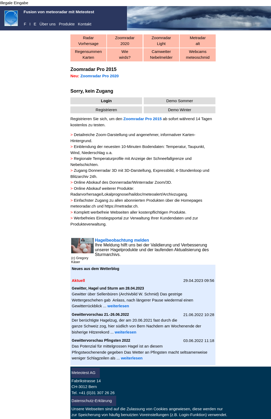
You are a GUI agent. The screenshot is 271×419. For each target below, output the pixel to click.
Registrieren (15, 79)
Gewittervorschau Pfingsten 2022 (101, 340)
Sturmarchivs (107, 254)
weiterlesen (118, 306)
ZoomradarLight (161, 40)
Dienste (16, 61)
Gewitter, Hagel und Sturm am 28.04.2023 (108, 288)
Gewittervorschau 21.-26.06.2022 (100, 314)
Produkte (67, 24)
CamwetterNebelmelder (161, 54)
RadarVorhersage (88, 40)
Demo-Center (21, 53)
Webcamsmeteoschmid (198, 54)
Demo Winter (179, 109)
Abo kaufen (14, 86)
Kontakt (84, 24)
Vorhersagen (21, 115)
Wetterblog (109, 269)
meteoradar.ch (83, 206)
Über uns (47, 24)
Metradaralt (198, 40)
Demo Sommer (179, 100)
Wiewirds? (124, 54)
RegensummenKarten (88, 54)
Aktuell (15, 107)
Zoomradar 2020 (124, 40)
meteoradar (20, 45)
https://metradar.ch (121, 206)
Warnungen (20, 123)
